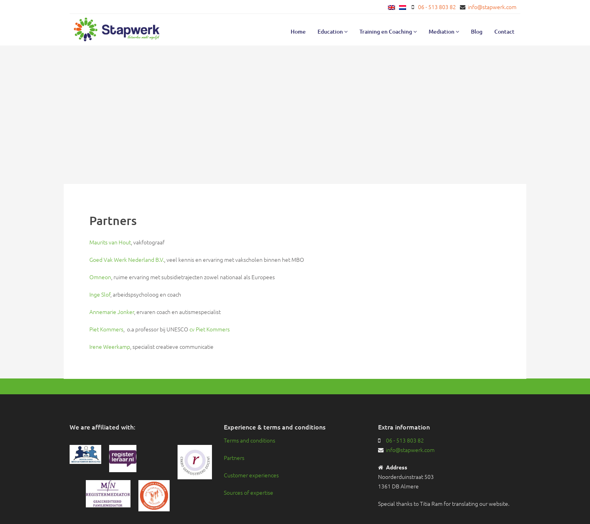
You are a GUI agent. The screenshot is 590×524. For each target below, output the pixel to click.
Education (333, 31)
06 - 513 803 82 (437, 7)
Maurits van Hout (110, 242)
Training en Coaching (388, 31)
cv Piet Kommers (209, 329)
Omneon (100, 277)
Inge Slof (99, 294)
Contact (504, 31)
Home (298, 31)
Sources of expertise (248, 492)
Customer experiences (251, 475)
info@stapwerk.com (492, 7)
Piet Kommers (106, 329)
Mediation (444, 31)
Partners (234, 458)
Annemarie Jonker (111, 312)
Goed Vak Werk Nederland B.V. (126, 259)
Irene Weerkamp (109, 346)
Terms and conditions (249, 440)
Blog (476, 31)
